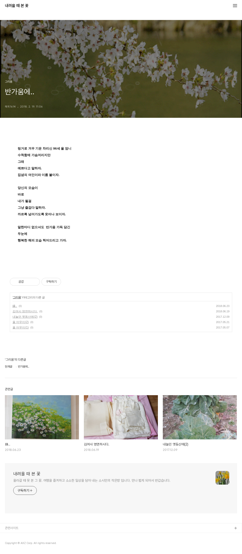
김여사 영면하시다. (25, 311)
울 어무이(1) (21, 327)
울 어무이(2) (21, 322)
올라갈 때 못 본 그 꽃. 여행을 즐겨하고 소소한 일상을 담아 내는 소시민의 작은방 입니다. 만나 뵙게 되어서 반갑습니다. (91, 480)
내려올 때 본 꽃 (16, 6)
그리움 (17, 297)
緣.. (15, 306)
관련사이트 (11, 528)
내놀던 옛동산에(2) (25, 316)
